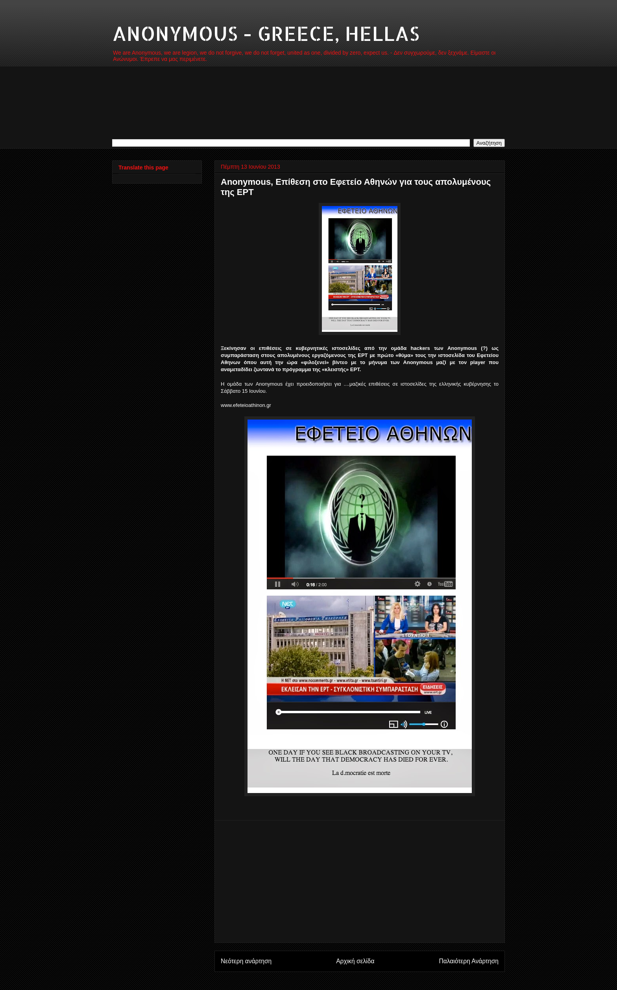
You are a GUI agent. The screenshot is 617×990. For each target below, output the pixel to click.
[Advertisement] (360, 881)
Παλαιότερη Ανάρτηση (469, 961)
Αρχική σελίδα (355, 961)
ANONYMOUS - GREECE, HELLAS (265, 33)
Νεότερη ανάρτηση (246, 961)
